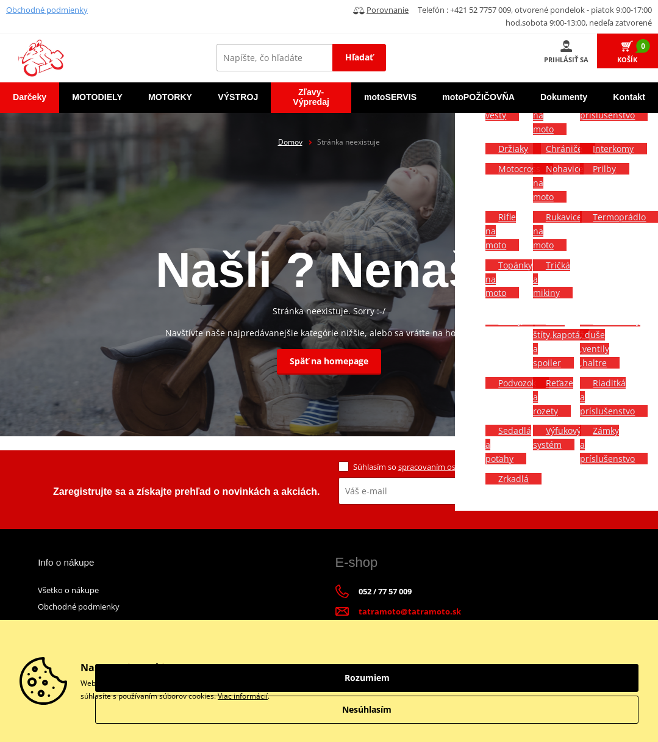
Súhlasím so (431, 466)
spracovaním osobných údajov (454, 466)
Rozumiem (571, 677)
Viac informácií (243, 696)
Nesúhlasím (571, 709)
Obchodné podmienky (47, 9)
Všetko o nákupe (68, 590)
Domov (290, 142)
